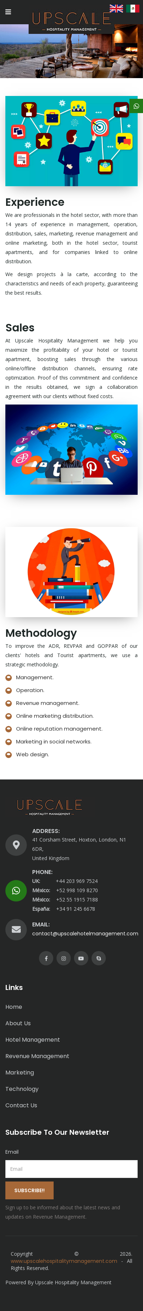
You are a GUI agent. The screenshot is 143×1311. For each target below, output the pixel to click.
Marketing (19, 1072)
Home (13, 1007)
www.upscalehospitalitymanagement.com (64, 1261)
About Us (18, 1023)
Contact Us (21, 1105)
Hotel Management (32, 1040)
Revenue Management (37, 1056)
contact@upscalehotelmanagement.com (85, 933)
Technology (22, 1089)
